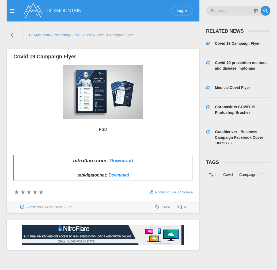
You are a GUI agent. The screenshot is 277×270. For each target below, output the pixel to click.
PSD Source (183, 192)
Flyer (212, 174)
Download (121, 160)
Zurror (31, 207)
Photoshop (163, 192)
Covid (228, 174)
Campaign (247, 174)
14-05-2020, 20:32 (58, 207)
